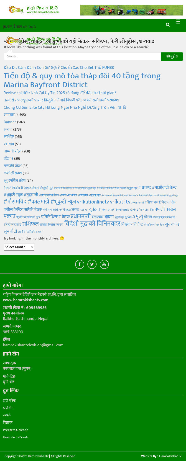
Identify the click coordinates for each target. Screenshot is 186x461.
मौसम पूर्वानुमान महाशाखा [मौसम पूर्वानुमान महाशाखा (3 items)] (164, 217)
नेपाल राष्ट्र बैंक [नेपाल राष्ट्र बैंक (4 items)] (146, 210)
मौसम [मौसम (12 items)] (148, 217)
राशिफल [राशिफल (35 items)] (30, 224)
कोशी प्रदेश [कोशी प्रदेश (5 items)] (65, 209)
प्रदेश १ (8, 158)
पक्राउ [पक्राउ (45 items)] (9, 216)
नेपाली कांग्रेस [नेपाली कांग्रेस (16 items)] (165, 209)
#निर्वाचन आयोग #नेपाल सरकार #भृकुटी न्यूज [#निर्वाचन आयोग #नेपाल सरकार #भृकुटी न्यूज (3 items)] (117, 188)
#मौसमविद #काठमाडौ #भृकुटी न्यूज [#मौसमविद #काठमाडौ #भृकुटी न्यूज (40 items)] (40, 201)
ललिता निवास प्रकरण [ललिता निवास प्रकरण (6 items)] (51, 224)
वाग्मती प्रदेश (12, 151)
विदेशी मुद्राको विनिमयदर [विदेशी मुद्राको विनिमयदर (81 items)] (92, 223)
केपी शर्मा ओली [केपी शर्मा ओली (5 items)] (51, 209)
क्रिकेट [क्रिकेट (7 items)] (75, 210)
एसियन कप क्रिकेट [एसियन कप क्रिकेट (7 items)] (155, 202)
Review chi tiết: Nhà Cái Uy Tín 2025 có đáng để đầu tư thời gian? (60, 93)
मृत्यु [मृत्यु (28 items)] (139, 216)
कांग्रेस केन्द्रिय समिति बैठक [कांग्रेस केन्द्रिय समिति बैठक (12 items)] (23, 209)
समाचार (9, 114)
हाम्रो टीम (8, 408)
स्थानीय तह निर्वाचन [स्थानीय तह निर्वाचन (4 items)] (27, 232)
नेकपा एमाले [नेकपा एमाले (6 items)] (107, 210)
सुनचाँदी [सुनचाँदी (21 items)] (10, 231)
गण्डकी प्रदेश (13, 165)
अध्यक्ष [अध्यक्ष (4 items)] (134, 202)
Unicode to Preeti (15, 437)
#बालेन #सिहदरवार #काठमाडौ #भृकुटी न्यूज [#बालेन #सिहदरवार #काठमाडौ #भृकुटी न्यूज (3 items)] (158, 195)
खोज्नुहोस (172, 56)
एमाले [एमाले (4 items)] (141, 202)
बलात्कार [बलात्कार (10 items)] (98, 217)
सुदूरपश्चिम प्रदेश (15, 180)
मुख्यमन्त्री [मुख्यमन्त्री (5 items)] (130, 217)
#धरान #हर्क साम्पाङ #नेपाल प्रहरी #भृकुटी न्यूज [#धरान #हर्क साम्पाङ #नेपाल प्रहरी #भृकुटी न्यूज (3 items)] (75, 188)
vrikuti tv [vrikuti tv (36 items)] (120, 201)
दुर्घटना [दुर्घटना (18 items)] (94, 209)
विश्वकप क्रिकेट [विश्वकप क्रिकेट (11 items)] (132, 224)
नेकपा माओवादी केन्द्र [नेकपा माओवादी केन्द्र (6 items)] (126, 210)
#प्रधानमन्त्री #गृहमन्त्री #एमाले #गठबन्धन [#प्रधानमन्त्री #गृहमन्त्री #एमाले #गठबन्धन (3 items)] (120, 195)
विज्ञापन (8, 422)
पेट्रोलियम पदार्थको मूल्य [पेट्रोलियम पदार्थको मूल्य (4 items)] (28, 217)
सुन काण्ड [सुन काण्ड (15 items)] (172, 224)
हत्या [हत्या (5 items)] (40, 231)
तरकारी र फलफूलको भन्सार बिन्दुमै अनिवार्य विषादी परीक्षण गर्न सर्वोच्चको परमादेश (61, 100)
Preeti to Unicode (15, 430)
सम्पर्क (6, 415)
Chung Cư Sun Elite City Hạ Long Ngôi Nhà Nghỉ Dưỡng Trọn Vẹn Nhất (65, 107)
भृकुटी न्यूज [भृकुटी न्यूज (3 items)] (119, 217)
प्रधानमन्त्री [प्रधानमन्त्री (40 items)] (81, 216)
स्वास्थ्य (9, 144)
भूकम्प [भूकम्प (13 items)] (109, 216)
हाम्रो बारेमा (9, 401)
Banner (10, 122)
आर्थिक (9, 136)
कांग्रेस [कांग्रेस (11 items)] (171, 202)
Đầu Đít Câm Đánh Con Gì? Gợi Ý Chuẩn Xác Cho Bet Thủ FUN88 (59, 67)
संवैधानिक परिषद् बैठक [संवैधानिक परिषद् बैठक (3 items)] (154, 225)
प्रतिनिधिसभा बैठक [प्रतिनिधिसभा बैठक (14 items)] (55, 216)
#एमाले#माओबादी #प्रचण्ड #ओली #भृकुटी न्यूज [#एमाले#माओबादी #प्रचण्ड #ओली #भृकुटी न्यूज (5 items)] (28, 188)
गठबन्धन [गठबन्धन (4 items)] (84, 210)
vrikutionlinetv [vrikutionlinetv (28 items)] (93, 202)
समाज (8, 129)
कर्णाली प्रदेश (13, 173)
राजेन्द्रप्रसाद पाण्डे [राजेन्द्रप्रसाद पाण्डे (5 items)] (12, 224)
